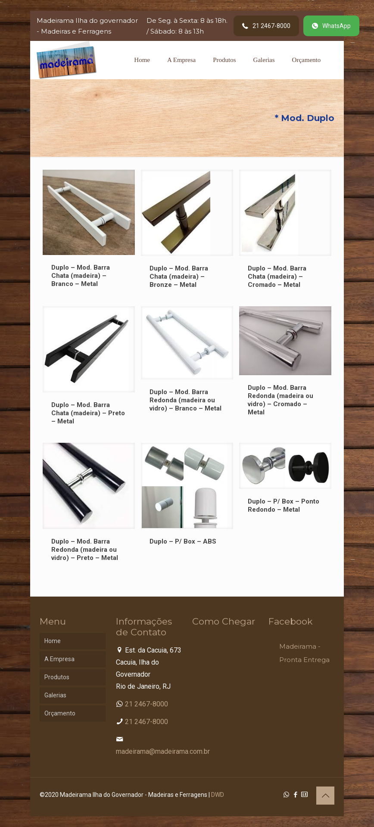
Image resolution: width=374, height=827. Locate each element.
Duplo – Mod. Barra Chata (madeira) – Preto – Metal (88, 413)
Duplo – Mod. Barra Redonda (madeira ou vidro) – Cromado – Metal (280, 400)
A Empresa (59, 659)
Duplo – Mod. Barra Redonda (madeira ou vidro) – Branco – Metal (185, 400)
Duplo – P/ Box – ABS (183, 541)
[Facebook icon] (295, 795)
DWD (217, 794)
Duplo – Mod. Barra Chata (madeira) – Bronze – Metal (179, 276)
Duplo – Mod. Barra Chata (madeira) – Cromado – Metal (277, 276)
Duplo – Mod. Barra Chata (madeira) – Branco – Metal (80, 276)
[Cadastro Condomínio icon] (304, 795)
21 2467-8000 (146, 704)
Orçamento (59, 713)
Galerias (55, 695)
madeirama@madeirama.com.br (163, 751)
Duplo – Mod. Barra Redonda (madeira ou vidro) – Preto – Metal (84, 550)
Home (52, 640)
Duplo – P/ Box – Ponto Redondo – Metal (283, 505)
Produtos (56, 677)
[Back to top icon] (325, 796)
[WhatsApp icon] (286, 795)
